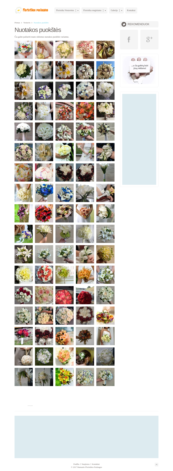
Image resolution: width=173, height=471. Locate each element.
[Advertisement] (139, 139)
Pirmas (17, 23)
